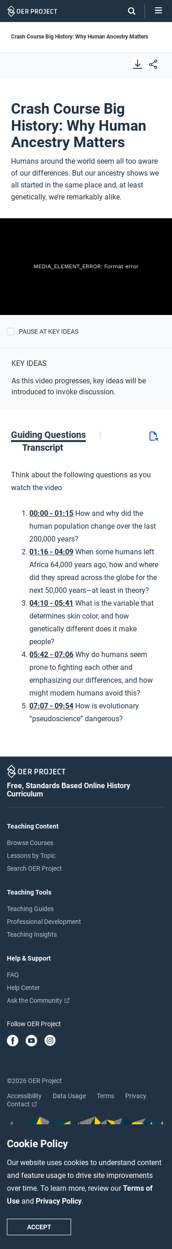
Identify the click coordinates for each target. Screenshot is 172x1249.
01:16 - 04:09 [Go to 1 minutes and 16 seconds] (51, 551)
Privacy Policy (59, 1201)
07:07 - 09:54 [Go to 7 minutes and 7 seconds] (51, 706)
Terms (105, 1096)
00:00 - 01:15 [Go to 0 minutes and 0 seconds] (51, 513)
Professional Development (44, 921)
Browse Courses (30, 842)
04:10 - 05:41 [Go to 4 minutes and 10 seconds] (51, 603)
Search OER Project (34, 868)
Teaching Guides (30, 908)
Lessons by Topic (31, 855)
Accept (39, 1227)
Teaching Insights (32, 934)
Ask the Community (38, 1000)
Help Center (23, 987)
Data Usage (69, 1096)
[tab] (56, 434)
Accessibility (24, 1096)
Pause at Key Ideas (48, 331)
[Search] (127, 11)
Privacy (135, 1096)
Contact (22, 1104)
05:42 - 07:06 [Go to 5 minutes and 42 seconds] (51, 654)
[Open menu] (158, 11)
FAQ (13, 974)
